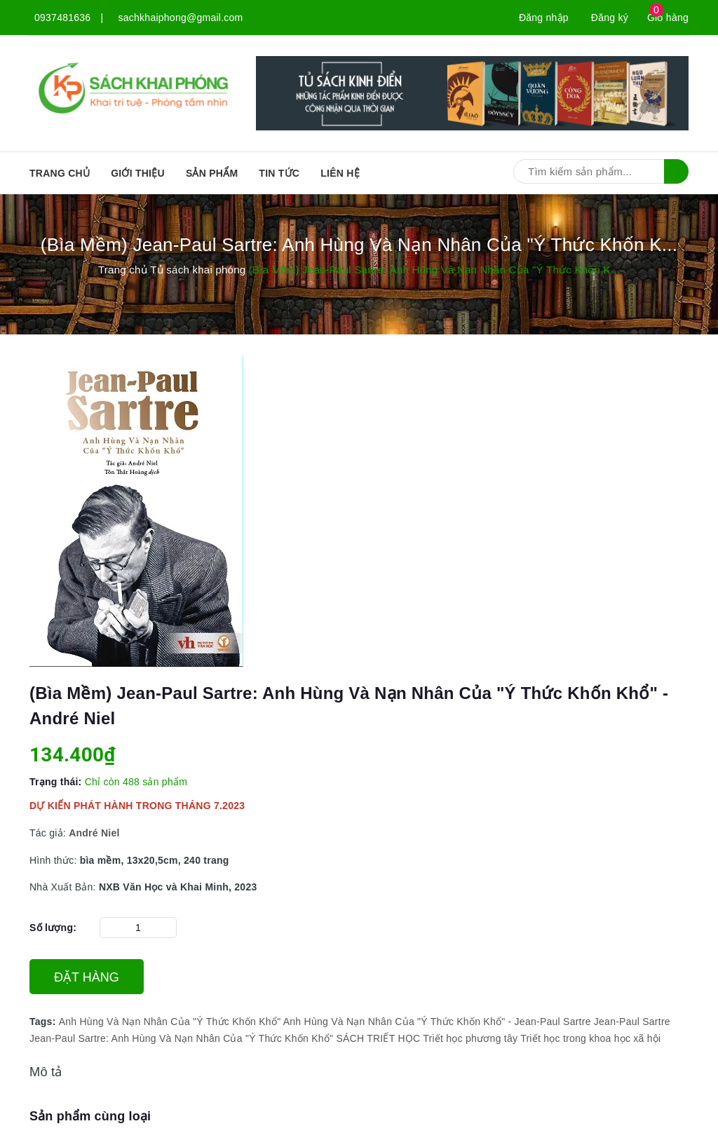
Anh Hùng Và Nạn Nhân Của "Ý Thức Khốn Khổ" (170, 1021)
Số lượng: (52, 927)
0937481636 (62, 17)
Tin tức (279, 173)
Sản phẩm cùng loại (90, 1116)
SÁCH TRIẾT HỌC (378, 1038)
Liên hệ (340, 173)
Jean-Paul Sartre (632, 1021)
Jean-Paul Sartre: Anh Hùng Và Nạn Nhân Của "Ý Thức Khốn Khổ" (181, 1038)
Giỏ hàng (668, 17)
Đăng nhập (544, 17)
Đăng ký (609, 17)
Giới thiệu (138, 173)
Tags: (44, 1021)
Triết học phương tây (470, 1038)
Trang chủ (59, 173)
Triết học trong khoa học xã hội (590, 1038)
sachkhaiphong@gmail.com (180, 17)
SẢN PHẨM (212, 173)
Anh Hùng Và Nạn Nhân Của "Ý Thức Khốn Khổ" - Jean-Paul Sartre (437, 1021)
